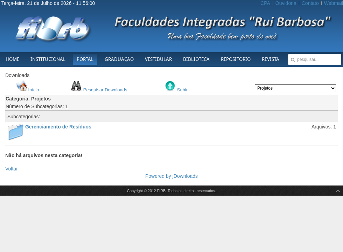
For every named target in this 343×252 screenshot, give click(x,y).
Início (33, 89)
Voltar (11, 169)
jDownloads (185, 176)
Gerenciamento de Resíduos (58, 127)
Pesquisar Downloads (105, 89)
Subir (182, 89)
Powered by (159, 176)
